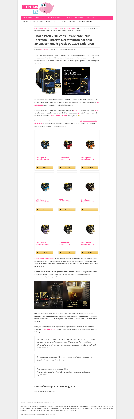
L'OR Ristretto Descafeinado (44, 258)
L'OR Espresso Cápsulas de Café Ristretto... (42, 158)
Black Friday (72, 22)
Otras (56, 22)
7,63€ (96, 110)
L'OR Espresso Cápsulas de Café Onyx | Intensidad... (66, 243)
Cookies (52, 403)
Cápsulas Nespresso (69, 28)
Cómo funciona (38, 403)
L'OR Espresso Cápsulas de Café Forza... (87, 201)
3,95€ (79, 113)
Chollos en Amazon (29, 22)
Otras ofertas (93, 18)
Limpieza (69, 18)
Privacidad (46, 403)
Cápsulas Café (58, 28)
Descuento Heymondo (85, 22)
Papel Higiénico (79, 18)
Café (51, 28)
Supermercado (27, 18)
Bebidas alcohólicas (56, 18)
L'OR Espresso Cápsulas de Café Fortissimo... (65, 201)
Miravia (48, 22)
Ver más (45, 167)
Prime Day (63, 22)
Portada (36, 28)
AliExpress (40, 22)
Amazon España (44, 49)
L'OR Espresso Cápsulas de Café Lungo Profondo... (42, 243)
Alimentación (40, 18)
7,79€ (75, 110)
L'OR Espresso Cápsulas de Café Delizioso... (87, 158)
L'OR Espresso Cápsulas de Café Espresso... (42, 201)
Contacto (22, 403)
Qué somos (30, 403)
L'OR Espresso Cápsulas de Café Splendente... (65, 158)
